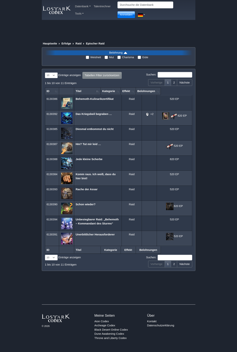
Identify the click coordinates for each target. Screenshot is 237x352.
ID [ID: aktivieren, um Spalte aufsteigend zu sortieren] (48, 91)
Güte (145, 57)
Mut (111, 57)
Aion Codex (101, 321)
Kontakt (152, 321)
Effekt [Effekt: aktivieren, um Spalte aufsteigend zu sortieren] (147, 91)
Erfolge (66, 43)
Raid (78, 43)
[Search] (145, 4)
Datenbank (83, 6)
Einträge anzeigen (63, 75)
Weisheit (95, 57)
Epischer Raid (95, 43)
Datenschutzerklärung (160, 325)
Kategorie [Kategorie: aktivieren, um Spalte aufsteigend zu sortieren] (129, 91)
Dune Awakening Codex (109, 333)
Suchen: (169, 75)
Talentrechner (102, 6)
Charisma (128, 57)
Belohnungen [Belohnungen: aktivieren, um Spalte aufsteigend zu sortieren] (172, 91)
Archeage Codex (104, 325)
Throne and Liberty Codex (110, 338)
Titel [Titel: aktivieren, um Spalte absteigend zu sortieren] (79, 91)
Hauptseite (50, 43)
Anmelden (126, 14)
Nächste (184, 82)
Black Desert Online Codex (111, 329)
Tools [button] (79, 13)
